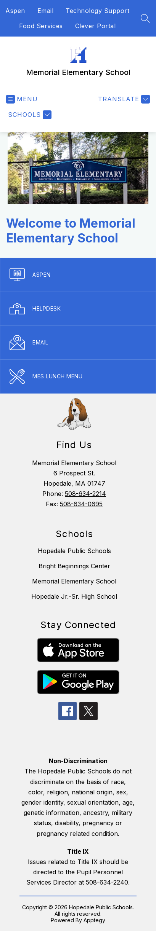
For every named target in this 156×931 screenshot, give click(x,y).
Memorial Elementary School (74, 581)
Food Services (41, 26)
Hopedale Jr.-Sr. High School (74, 596)
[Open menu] (22, 99)
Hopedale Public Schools (74, 551)
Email (45, 10)
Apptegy (94, 920)
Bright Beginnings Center (74, 566)
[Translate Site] (123, 99)
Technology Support (97, 10)
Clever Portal (95, 26)
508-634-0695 (81, 504)
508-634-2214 (85, 493)
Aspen (15, 10)
